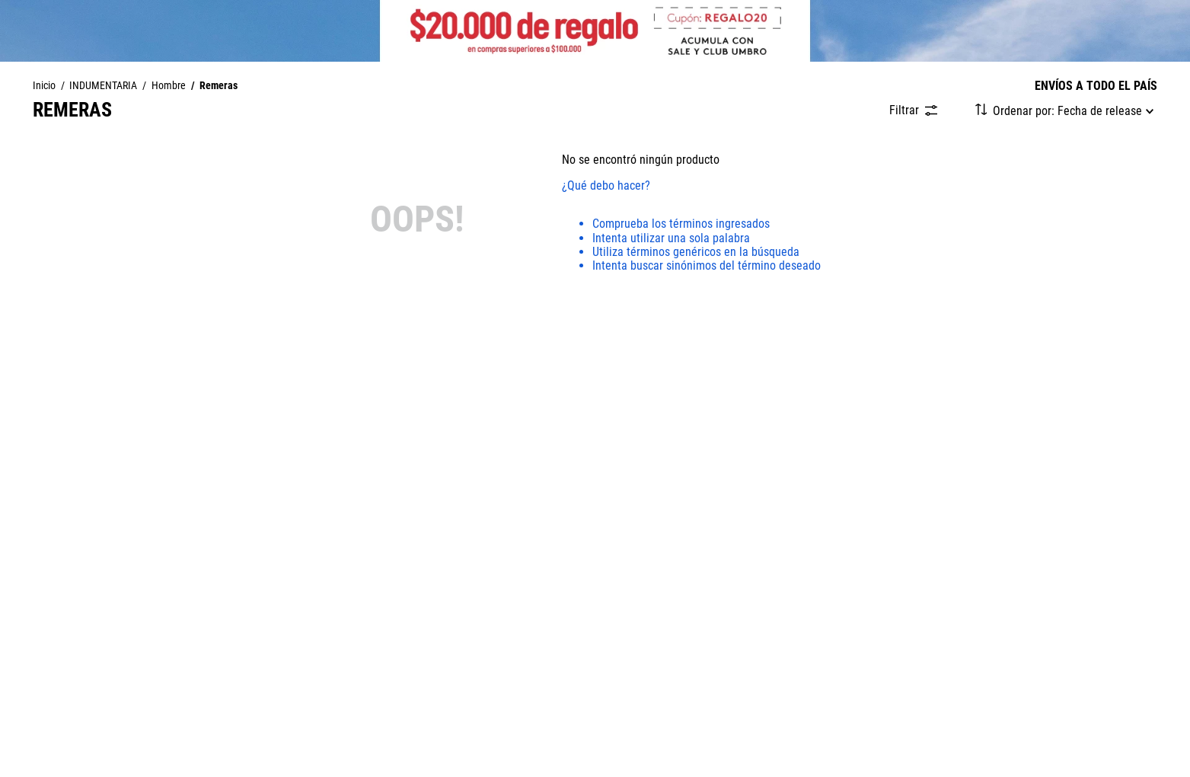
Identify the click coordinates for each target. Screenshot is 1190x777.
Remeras (218, 86)
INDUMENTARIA (103, 86)
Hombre (169, 86)
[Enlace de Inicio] (44, 86)
